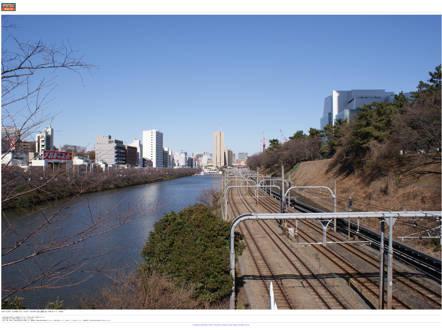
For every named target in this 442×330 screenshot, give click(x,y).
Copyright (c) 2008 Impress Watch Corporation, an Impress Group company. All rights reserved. (221, 325)
